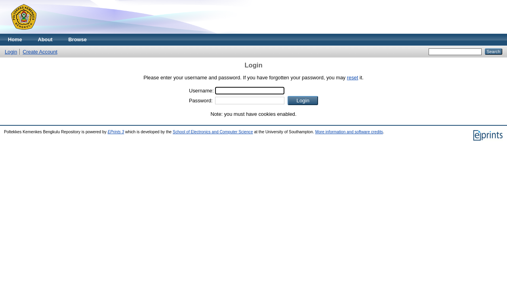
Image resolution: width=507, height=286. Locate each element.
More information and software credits (349, 132)
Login (11, 52)
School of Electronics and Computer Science (213, 132)
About (45, 39)
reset (352, 78)
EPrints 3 (116, 132)
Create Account (40, 52)
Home (15, 39)
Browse (78, 39)
